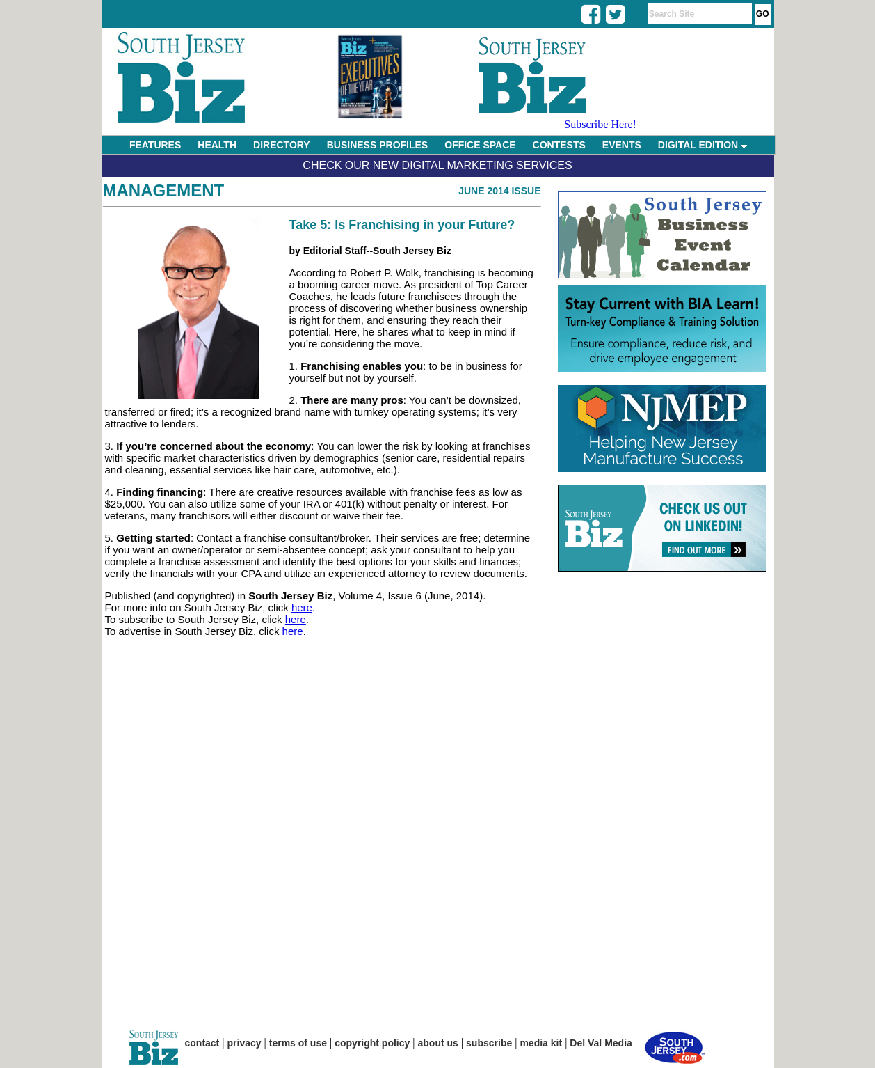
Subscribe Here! (600, 124)
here (301, 607)
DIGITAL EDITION (702, 144)
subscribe (489, 1043)
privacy (244, 1043)
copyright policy (372, 1043)
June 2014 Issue (499, 190)
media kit (541, 1043)
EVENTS (621, 144)
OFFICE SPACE (479, 144)
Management (164, 190)
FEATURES (155, 144)
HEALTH (217, 144)
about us (438, 1043)
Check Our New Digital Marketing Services (437, 165)
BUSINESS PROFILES (377, 144)
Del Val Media (601, 1043)
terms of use (298, 1043)
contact (202, 1043)
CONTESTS (559, 144)
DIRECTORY (281, 144)
